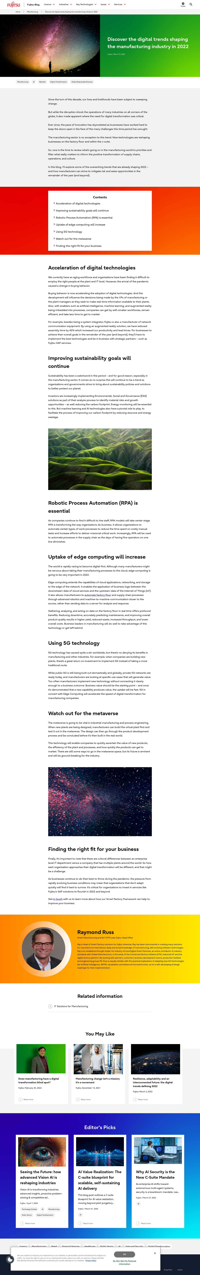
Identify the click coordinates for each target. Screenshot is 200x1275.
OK (124, 1254)
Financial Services (70, 1246)
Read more (27, 1223)
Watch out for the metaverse (73, 238)
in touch (58, 899)
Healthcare (90, 1246)
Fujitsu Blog (33, 5)
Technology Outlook (29, 1209)
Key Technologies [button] (84, 4)
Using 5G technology (69, 231)
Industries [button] (64, 4)
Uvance (23, 1246)
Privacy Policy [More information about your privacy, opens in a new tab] (90, 1261)
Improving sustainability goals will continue (82, 210)
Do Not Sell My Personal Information (124, 1262)
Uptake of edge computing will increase (80, 224)
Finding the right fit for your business (78, 245)
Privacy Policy (168, 1270)
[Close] (155, 1253)
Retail (54, 1246)
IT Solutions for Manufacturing (68, 1007)
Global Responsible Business (81, 82)
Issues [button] (104, 4)
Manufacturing (22, 82)
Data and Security (134, 1246)
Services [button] (118, 4)
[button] (183, 4)
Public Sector (27, 1215)
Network (42, 82)
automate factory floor (98, 595)
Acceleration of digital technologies (78, 203)
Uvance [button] (48, 4)
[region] (86, 1259)
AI (33, 82)
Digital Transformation (58, 82)
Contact (179, 1270)
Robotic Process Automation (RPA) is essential (84, 217)
